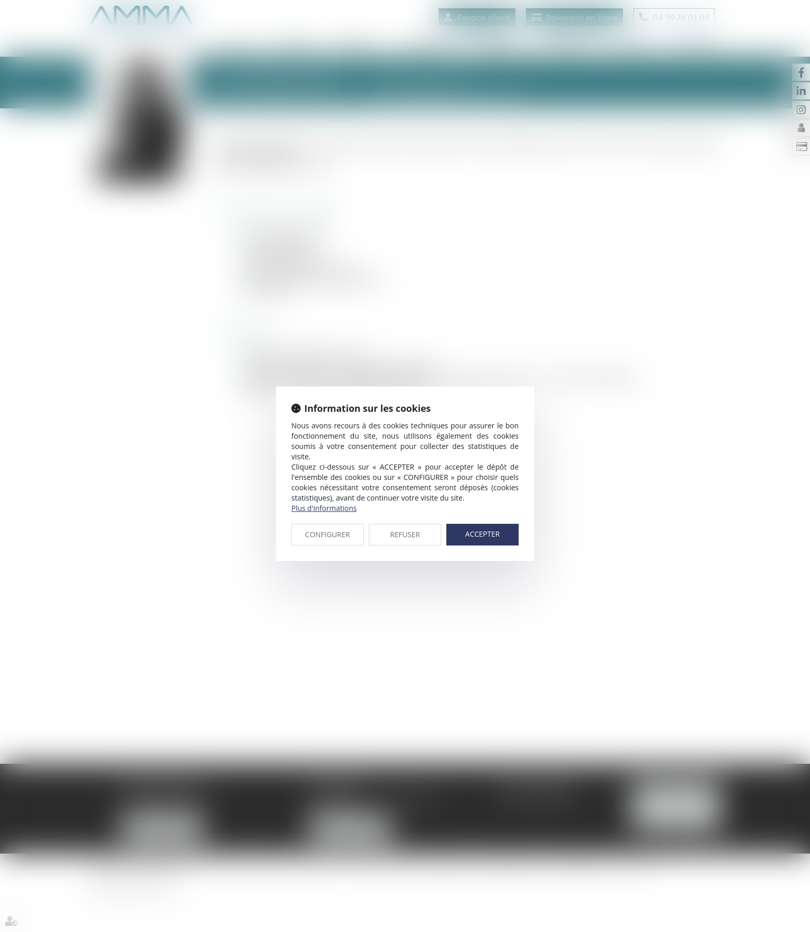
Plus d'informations (323, 508)
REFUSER (405, 534)
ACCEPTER (482, 534)
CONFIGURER (327, 534)
